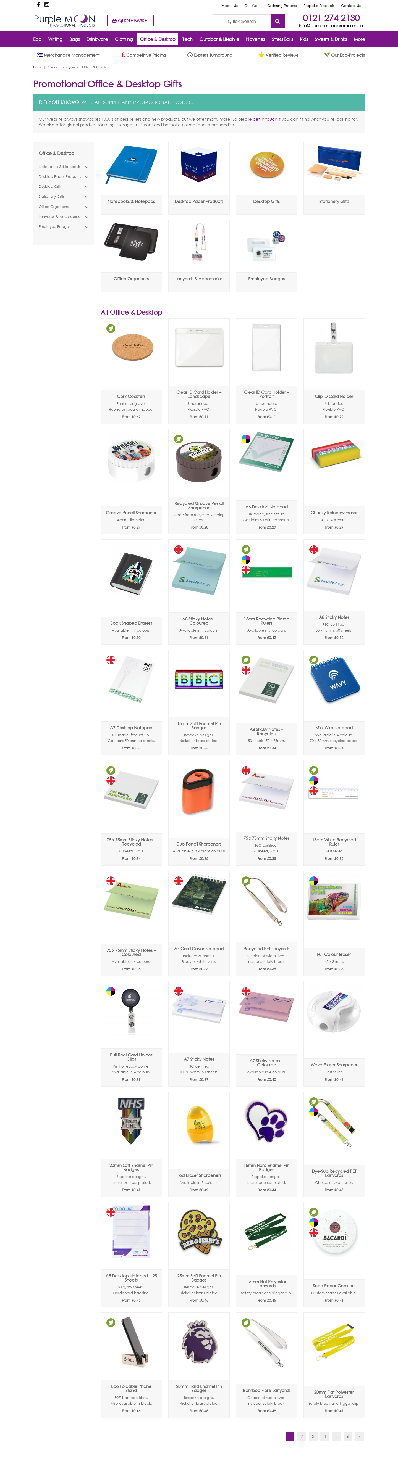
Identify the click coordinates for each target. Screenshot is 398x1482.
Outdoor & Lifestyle (219, 39)
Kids (304, 39)
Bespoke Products (318, 5)
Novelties (255, 39)
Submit (278, 21)
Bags (74, 39)
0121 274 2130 (331, 17)
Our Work (252, 5)
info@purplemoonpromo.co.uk (331, 25)
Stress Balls (282, 39)
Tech (187, 39)
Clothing (124, 39)
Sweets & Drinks (331, 39)
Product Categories (62, 67)
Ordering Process (282, 5)
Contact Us (351, 5)
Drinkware (97, 39)
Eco (37, 39)
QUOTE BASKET (130, 20)
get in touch (265, 119)
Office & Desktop (158, 39)
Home (38, 67)
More (359, 39)
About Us (230, 5)
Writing (55, 39)
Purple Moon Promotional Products (65, 20)
